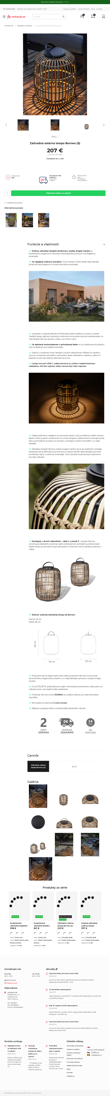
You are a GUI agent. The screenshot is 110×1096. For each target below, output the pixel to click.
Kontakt (99, 9)
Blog (93, 9)
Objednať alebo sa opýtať (58, 193)
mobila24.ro (94, 1055)
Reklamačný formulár (74, 1065)
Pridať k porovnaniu (13, 203)
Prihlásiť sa (71, 1076)
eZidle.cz (93, 1052)
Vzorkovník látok (84, 9)
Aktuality (52, 969)
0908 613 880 (9, 9)
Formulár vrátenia (73, 1062)
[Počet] (7, 193)
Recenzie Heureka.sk (75, 1058)
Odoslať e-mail (11, 983)
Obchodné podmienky (75, 1046)
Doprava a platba (69, 9)
